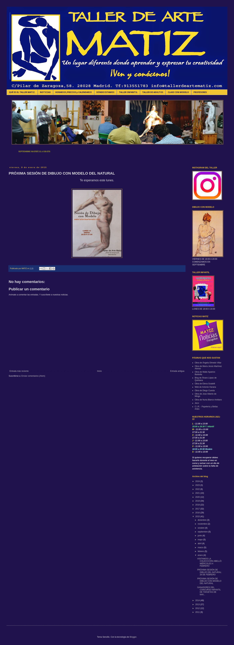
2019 (197, 501)
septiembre (203, 532)
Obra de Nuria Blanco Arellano (208, 400)
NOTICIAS (45, 92)
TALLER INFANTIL (128, 92)
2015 (197, 516)
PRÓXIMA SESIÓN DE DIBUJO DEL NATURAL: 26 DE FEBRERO (209, 572)
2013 (197, 604)
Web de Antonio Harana (205, 387)
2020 (197, 497)
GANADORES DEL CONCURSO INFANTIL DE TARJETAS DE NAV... (209, 591)
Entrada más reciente (19, 371)
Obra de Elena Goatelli (205, 383)
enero (200, 555)
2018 (197, 505)
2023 (197, 485)
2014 (197, 600)
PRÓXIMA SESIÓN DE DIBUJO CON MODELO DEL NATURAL (209, 581)
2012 (197, 608)
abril (200, 543)
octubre (201, 528)
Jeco (197, 403)
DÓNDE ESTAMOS (105, 92)
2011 (197, 612)
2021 (197, 493)
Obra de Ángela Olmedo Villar (208, 363)
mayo (200, 539)
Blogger (133, 637)
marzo (201, 547)
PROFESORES (200, 92)
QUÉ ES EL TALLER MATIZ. (22, 92)
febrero (201, 551)
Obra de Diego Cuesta (205, 390)
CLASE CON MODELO (178, 92)
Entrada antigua (177, 371)
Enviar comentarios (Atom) (33, 376)
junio (200, 535)
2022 (197, 489)
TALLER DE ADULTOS (152, 92)
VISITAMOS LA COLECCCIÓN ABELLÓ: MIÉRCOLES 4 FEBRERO (209, 562)
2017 (197, 509)
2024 (197, 481)
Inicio (99, 371)
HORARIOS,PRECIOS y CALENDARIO (73, 92)
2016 (197, 512)
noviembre (203, 524)
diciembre (202, 520)
